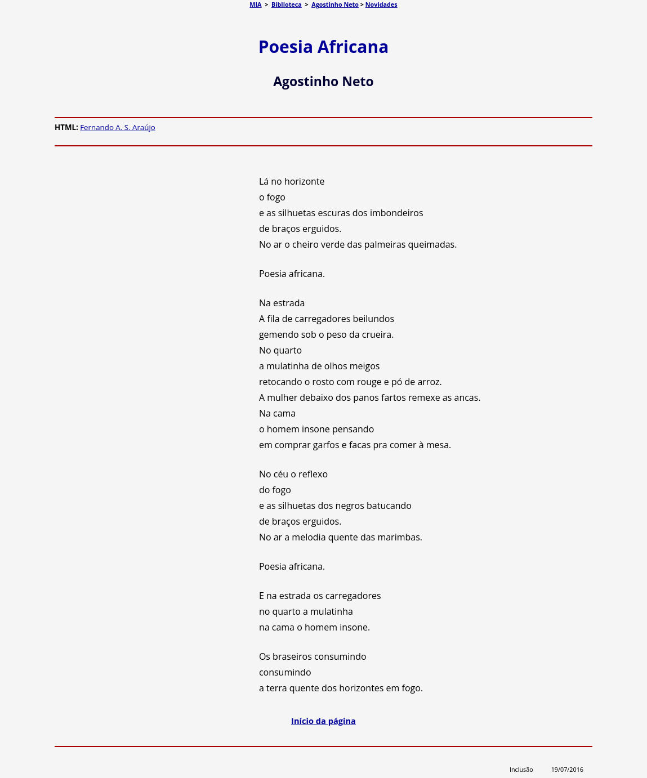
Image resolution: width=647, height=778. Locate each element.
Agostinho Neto (335, 4)
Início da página (323, 720)
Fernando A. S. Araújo (117, 127)
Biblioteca (286, 4)
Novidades (381, 4)
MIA (255, 4)
